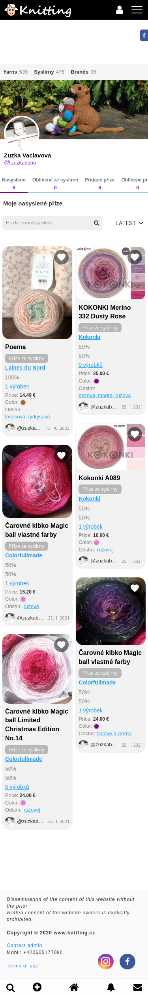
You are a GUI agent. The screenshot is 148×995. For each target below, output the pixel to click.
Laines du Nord (25, 367)
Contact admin (24, 945)
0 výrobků (91, 365)
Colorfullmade (23, 555)
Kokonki (89, 337)
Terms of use (23, 966)
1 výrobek (17, 386)
